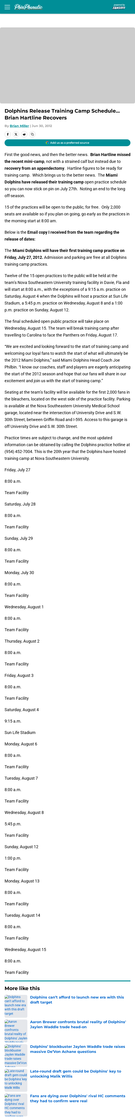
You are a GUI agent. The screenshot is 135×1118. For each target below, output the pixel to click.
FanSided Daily (78, 1051)
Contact (11, 1042)
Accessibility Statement (86, 1076)
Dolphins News (29, 1002)
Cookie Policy (77, 1068)
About (9, 1034)
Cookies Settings (80, 1085)
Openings (73, 1034)
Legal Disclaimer (19, 1076)
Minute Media (30, 1096)
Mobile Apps (15, 1051)
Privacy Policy (77, 1059)
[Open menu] (7, 7)
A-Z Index (12, 1085)
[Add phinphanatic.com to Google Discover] (67, 142)
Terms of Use (16, 1068)
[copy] (32, 134)
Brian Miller (19, 126)
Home (9, 1002)
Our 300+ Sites (78, 1042)
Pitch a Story (15, 1059)
